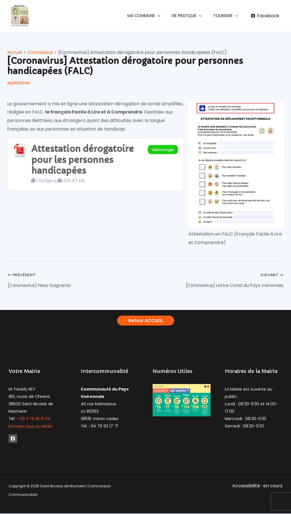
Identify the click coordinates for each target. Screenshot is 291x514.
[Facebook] (265, 16)
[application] (166, 15)
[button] (152, 16)
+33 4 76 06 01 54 (35, 420)
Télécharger (162, 149)
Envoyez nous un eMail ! (32, 427)
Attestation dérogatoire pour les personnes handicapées (85, 161)
